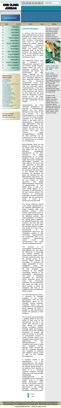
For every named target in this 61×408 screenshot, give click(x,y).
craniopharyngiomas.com (8, 97)
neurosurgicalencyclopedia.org (10, 84)
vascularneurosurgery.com (9, 105)
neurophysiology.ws (7, 89)
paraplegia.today (6, 100)
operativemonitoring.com (8, 99)
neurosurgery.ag (6, 80)
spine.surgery (5, 104)
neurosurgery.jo (6, 79)
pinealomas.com (6, 95)
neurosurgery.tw (6, 85)
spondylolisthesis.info (7, 102)
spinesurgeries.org (7, 101)
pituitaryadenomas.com (8, 92)
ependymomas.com (7, 96)
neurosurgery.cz (6, 81)
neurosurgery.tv (6, 86)
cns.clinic (4, 82)
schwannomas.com (7, 106)
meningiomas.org (6, 91)
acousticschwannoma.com (9, 94)
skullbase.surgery (6, 87)
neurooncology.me (7, 90)
